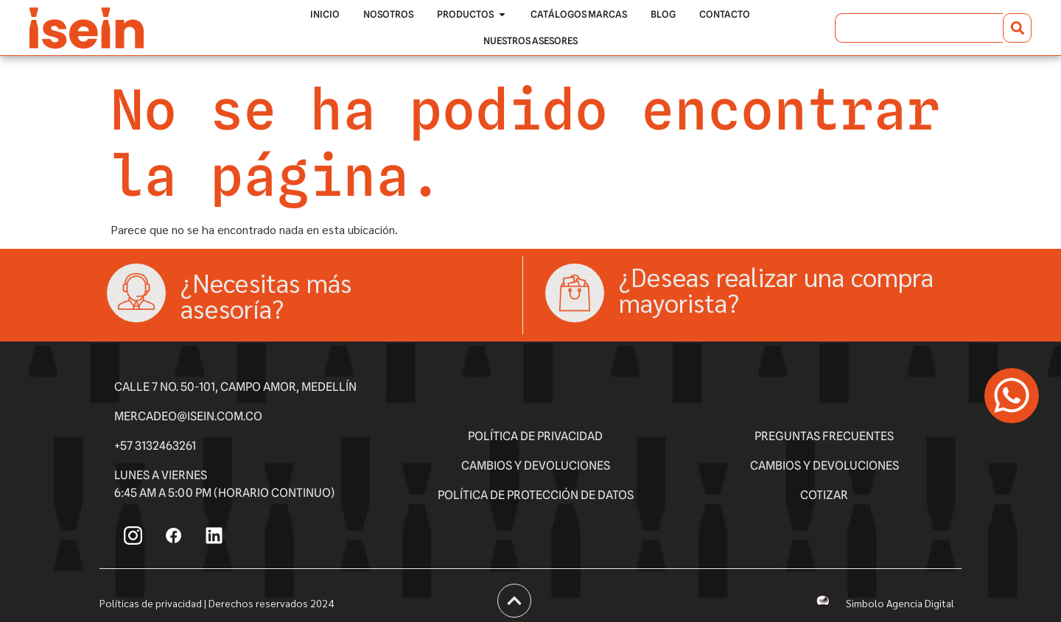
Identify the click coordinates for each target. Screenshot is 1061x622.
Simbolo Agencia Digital (900, 602)
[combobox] (919, 28)
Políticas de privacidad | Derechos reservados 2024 (216, 602)
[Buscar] (1017, 28)
